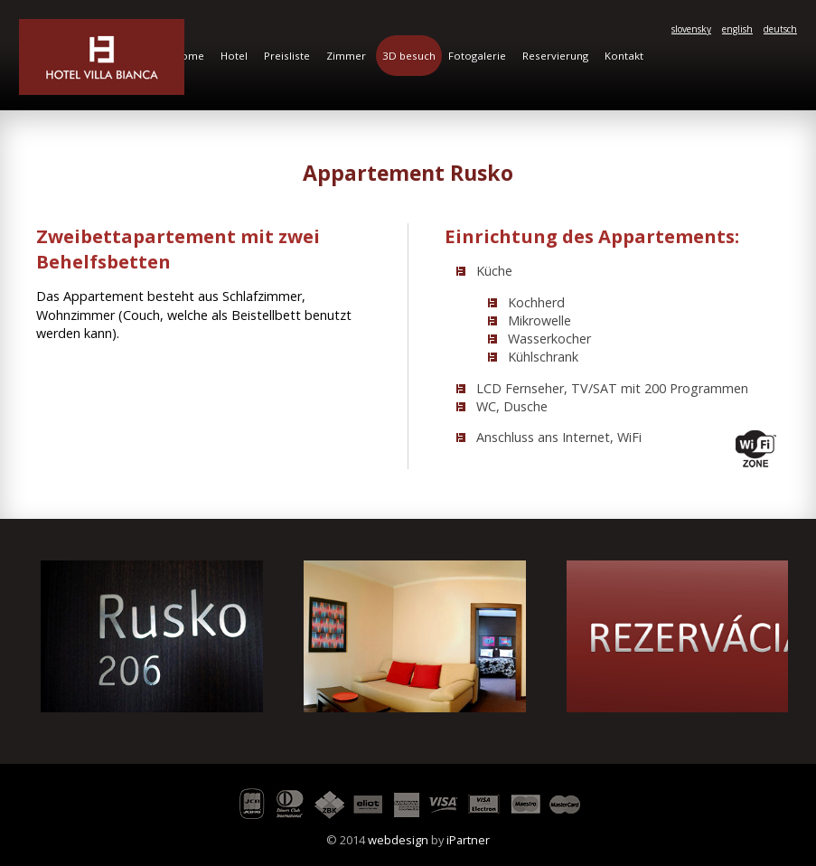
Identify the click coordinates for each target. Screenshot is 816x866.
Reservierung (555, 55)
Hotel (234, 55)
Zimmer (346, 55)
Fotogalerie (477, 55)
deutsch (780, 29)
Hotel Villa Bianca (101, 57)
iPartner (468, 840)
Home (189, 55)
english (737, 29)
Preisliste (287, 55)
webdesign (398, 840)
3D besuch (409, 55)
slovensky (691, 29)
